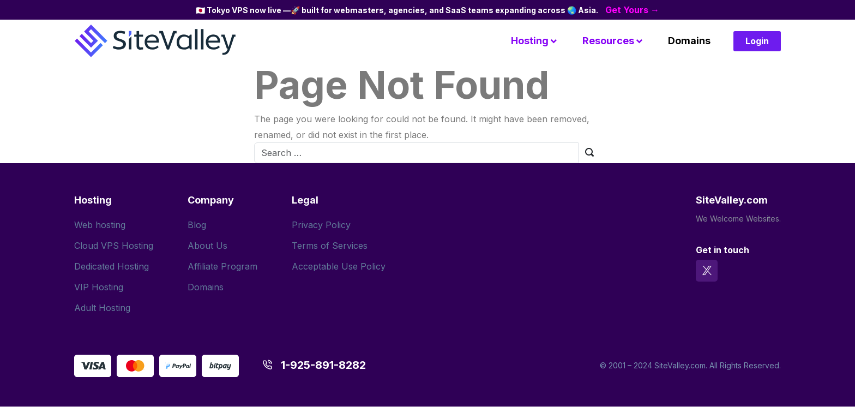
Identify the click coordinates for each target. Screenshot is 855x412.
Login (757, 40)
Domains (689, 40)
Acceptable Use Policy (339, 266)
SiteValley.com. (680, 365)
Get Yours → (632, 9)
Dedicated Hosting (111, 266)
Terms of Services (330, 245)
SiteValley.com (732, 200)
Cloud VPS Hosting (113, 245)
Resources (608, 40)
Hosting (530, 40)
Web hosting (99, 224)
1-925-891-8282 (323, 365)
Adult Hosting (102, 307)
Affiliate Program (222, 266)
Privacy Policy (321, 224)
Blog (197, 224)
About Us (207, 245)
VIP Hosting (98, 287)
